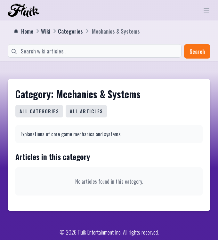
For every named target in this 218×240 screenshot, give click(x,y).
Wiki (45, 31)
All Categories (39, 111)
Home (23, 31)
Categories (70, 31)
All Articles (86, 111)
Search (197, 51)
